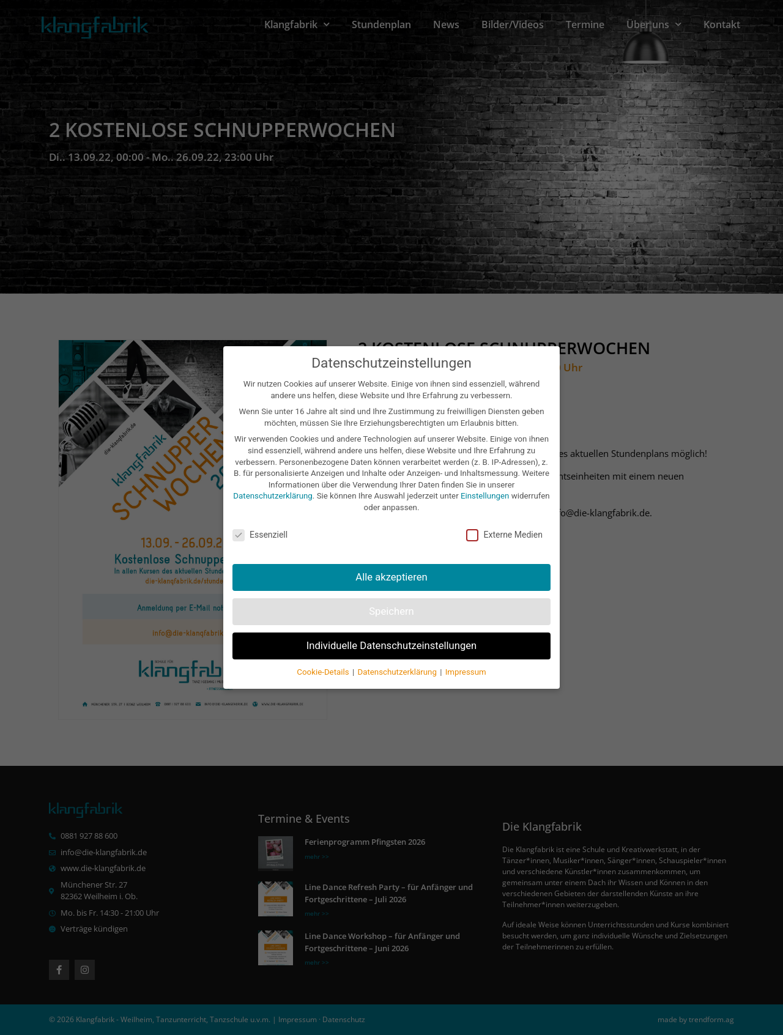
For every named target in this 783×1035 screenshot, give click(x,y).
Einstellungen (485, 475)
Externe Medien (504, 515)
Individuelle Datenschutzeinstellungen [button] (391, 625)
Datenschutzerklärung (272, 475)
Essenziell (260, 515)
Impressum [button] (465, 651)
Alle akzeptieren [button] (391, 557)
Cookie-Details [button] (324, 651)
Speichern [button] (391, 591)
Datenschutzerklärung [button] (398, 651)
